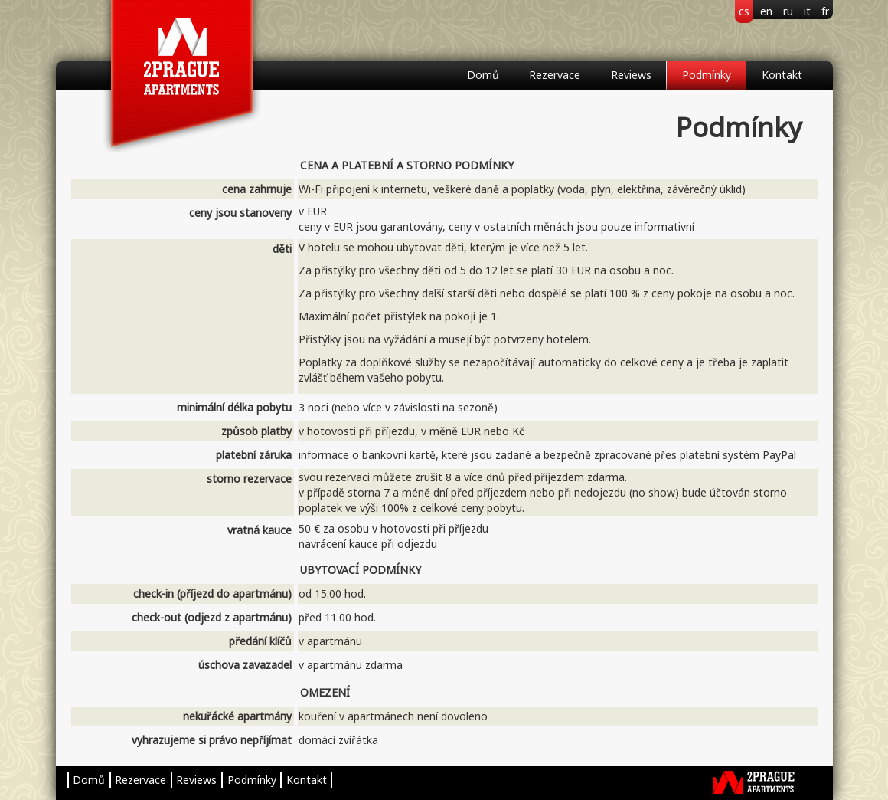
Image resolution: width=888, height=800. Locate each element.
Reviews (631, 74)
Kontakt (782, 74)
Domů (483, 74)
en (766, 11)
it (807, 11)
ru (788, 11)
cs (744, 11)
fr (825, 11)
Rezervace (554, 74)
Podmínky (706, 74)
